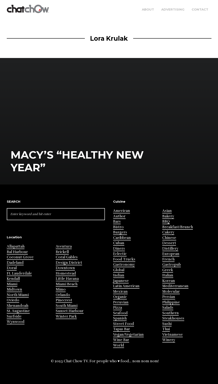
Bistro (118, 227)
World (118, 345)
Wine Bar (121, 340)
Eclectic (120, 254)
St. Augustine (18, 311)
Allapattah (15, 246)
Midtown (14, 289)
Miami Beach (66, 284)
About (148, 9)
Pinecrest (64, 300)
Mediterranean (175, 286)
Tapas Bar (121, 329)
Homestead (66, 273)
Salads (167, 307)
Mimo (61, 289)
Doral (12, 268)
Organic (120, 297)
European (170, 254)
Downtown (65, 268)
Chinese (169, 238)
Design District (69, 262)
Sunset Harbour (70, 311)
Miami (12, 284)
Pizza (117, 307)
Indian (118, 275)
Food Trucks (124, 259)
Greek (167, 270)
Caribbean (122, 238)
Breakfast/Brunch (177, 227)
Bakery (168, 216)
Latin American (126, 286)
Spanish (120, 318)
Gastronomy (124, 264)
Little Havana (67, 278)
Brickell (62, 252)
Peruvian (121, 302)
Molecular (171, 291)
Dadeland (15, 262)
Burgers (120, 232)
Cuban (118, 243)
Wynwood (15, 321)
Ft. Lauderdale (19, 273)
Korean (168, 281)
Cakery (168, 232)
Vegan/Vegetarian (128, 334)
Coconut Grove (20, 257)
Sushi (167, 324)
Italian (167, 275)
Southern (170, 313)
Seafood (120, 313)
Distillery (170, 248)
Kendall (13, 278)
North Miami (18, 295)
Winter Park (66, 316)
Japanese (121, 281)
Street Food (123, 324)
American (121, 211)
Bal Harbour (17, 252)
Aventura (64, 246)
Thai (166, 329)
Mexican (120, 291)
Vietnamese (172, 334)
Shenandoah (17, 305)
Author (119, 216)
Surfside (14, 316)
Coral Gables (67, 257)
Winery (168, 340)
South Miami (66, 305)
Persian (168, 297)
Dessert (169, 243)
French (168, 259)
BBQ (166, 221)
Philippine (171, 302)
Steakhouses (173, 318)
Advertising (172, 9)
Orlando (63, 295)
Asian (167, 211)
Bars (117, 221)
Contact (200, 9)
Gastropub (171, 264)
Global (118, 270)
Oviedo (13, 300)
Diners (119, 248)
